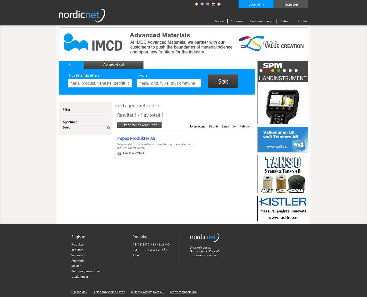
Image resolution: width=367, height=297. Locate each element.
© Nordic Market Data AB (147, 292)
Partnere (286, 21)
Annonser (237, 21)
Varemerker (78, 255)
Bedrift (213, 126)
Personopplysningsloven (109, 292)
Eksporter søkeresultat (139, 125)
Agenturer (78, 260)
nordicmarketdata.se (203, 255)
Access (219, 21)
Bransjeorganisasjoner (86, 271)
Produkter (77, 244)
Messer (76, 266)
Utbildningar (79, 276)
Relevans (246, 126)
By (234, 126)
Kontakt (303, 21)
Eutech (154, 105)
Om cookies (79, 292)
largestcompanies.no (183, 292)
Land (225, 126)
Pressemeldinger (261, 21)
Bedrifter (77, 250)
